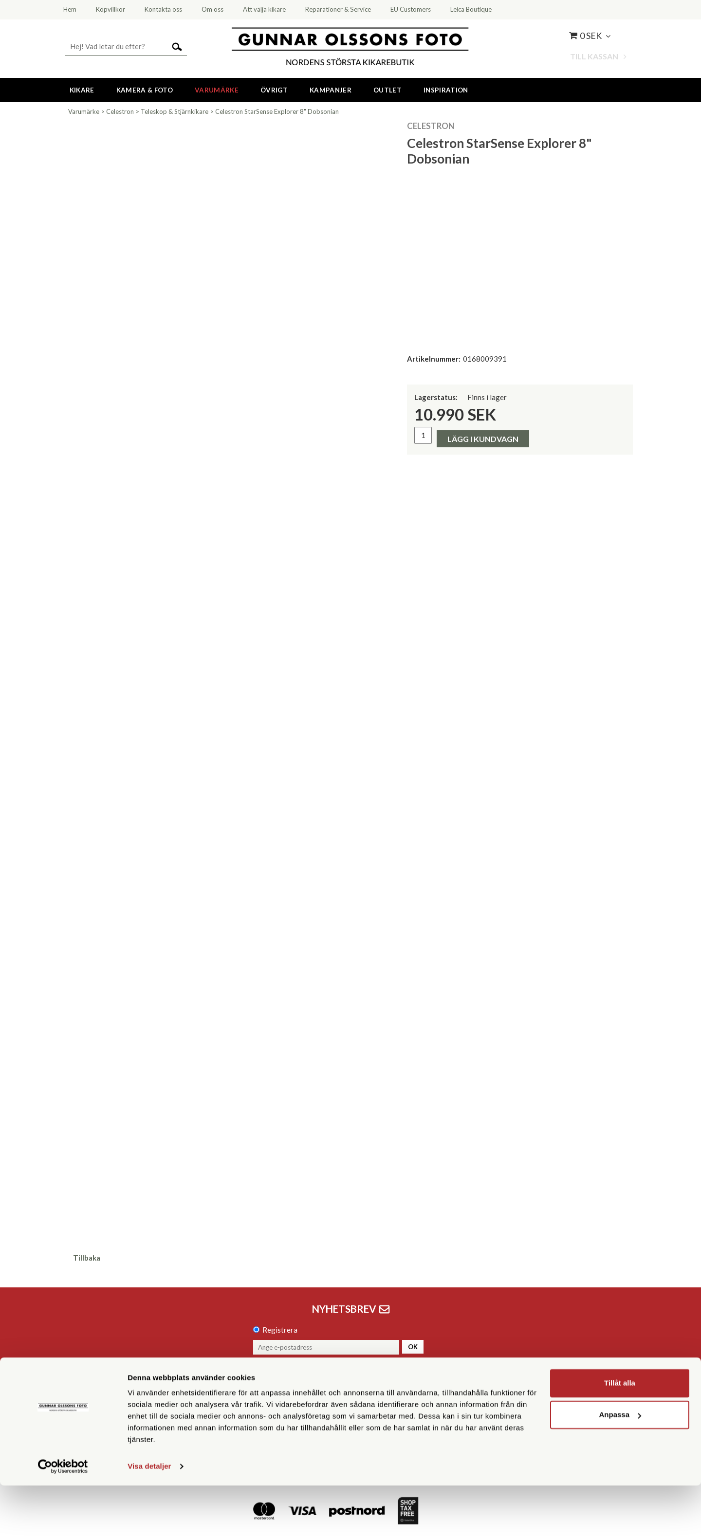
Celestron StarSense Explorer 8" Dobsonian (277, 111)
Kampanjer (330, 90)
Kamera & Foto (144, 90)
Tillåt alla (619, 1437)
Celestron (120, 111)
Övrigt (274, 90)
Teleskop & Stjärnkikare (174, 111)
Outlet (387, 90)
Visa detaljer (149, 1521)
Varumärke (217, 90)
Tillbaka (86, 1257)
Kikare (82, 90)
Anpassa (620, 1469)
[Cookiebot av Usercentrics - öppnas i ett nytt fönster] (63, 1521)
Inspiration (446, 90)
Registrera (279, 1329)
